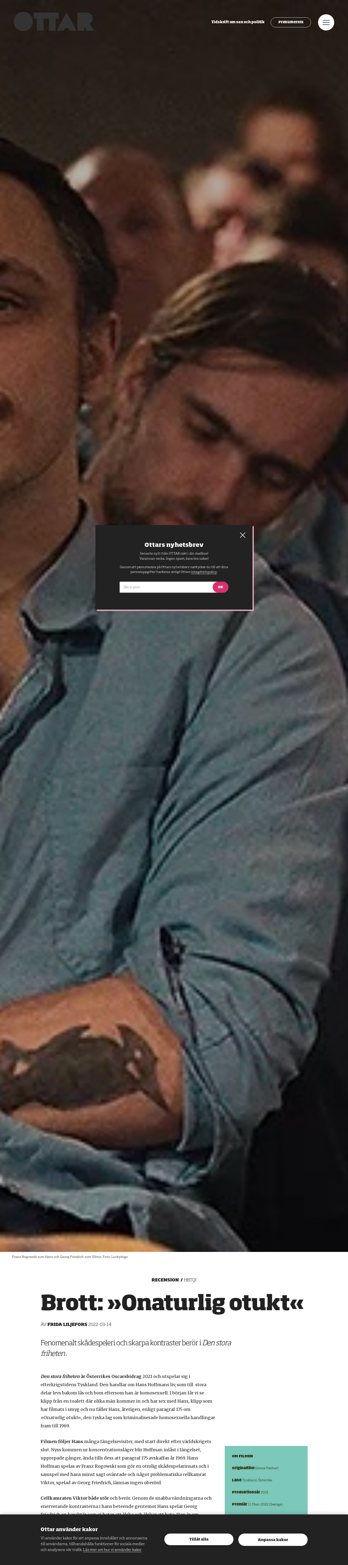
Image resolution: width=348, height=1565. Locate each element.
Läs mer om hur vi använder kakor (112, 1550)
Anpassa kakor (273, 1540)
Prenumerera (290, 23)
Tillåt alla (199, 1539)
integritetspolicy (204, 571)
